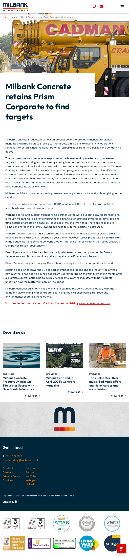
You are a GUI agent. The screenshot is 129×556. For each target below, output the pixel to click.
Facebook (32, 468)
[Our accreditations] (14, 523)
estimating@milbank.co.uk (22, 460)
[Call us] (94, 7)
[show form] (121, 548)
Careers (8, 472)
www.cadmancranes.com (94, 303)
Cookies (8, 480)
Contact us (9, 468)
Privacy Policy (11, 476)
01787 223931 (13, 456)
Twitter (30, 472)
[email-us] (101, 7)
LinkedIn (31, 484)
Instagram (32, 480)
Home (5, 17)
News (14, 17)
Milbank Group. (68, 495)
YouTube (31, 476)
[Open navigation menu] (122, 7)
